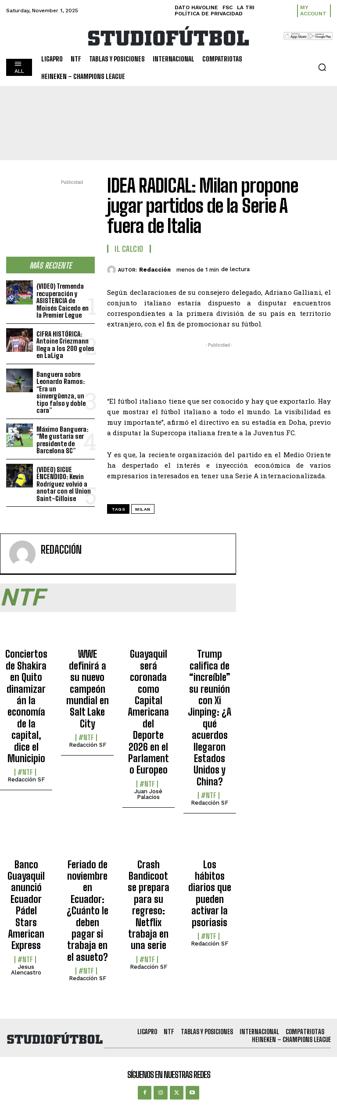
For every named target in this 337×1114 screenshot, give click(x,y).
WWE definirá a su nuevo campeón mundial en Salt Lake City (87, 688)
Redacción (155, 269)
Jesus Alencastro (26, 970)
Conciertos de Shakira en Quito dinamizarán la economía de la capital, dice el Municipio (26, 706)
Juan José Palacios (148, 794)
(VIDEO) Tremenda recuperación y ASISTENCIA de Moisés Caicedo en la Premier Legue (62, 300)
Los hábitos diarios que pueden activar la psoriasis (209, 893)
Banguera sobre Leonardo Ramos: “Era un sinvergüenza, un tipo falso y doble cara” (61, 392)
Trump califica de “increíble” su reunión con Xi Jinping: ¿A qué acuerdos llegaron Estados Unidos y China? (209, 717)
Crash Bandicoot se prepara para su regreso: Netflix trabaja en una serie (148, 905)
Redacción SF (26, 779)
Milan (143, 509)
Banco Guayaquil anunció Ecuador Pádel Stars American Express (26, 905)
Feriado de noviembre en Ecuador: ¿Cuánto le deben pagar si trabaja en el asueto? (87, 911)
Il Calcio (129, 249)
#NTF (25, 772)
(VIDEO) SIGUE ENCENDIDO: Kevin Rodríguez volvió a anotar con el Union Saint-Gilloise (63, 484)
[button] (322, 67)
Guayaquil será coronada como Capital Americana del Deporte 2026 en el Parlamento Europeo (148, 712)
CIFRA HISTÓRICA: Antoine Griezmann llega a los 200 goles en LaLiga (65, 345)
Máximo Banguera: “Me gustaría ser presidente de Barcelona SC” (62, 440)
